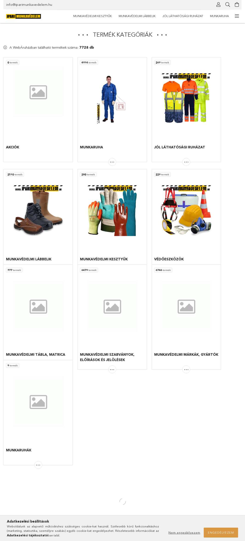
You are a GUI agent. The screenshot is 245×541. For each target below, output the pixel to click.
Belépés (70, 474)
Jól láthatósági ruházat (119, 16)
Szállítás (130, 501)
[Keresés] (227, 4)
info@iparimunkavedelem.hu (29, 4)
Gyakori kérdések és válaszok (146, 474)
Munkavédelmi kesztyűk (209, 16)
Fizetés (130, 494)
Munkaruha (82, 16)
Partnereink (11, 515)
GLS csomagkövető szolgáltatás (123, 440)
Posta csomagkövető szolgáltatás (124, 444)
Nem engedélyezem (184, 532)
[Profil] (218, 4)
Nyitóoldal (10, 474)
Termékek (10, 481)
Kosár (68, 494)
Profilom (70, 487)
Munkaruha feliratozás (18, 487)
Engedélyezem (221, 532)
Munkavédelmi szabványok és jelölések (30, 501)
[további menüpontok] (237, 16)
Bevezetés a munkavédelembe (24, 508)
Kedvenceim (72, 501)
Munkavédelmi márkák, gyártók (24, 494)
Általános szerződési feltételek (146, 481)
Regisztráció (73, 481)
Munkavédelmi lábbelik (165, 16)
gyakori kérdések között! (58, 447)
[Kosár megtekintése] (237, 4)
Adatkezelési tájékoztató (142, 487)
